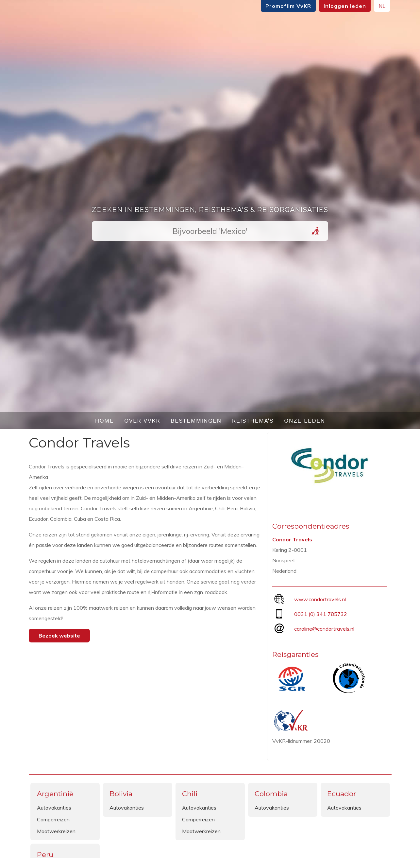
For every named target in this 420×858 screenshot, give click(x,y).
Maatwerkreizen (56, 831)
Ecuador (341, 794)
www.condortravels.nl (320, 599)
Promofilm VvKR (288, 6)
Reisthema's (253, 420)
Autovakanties (54, 807)
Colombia (271, 794)
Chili (189, 794)
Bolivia (120, 794)
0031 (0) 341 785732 (320, 614)
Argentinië (55, 794)
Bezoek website (59, 635)
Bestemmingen (196, 420)
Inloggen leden (345, 6)
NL (381, 6)
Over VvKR (142, 420)
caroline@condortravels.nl (324, 628)
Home (104, 420)
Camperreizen (53, 819)
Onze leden (304, 420)
